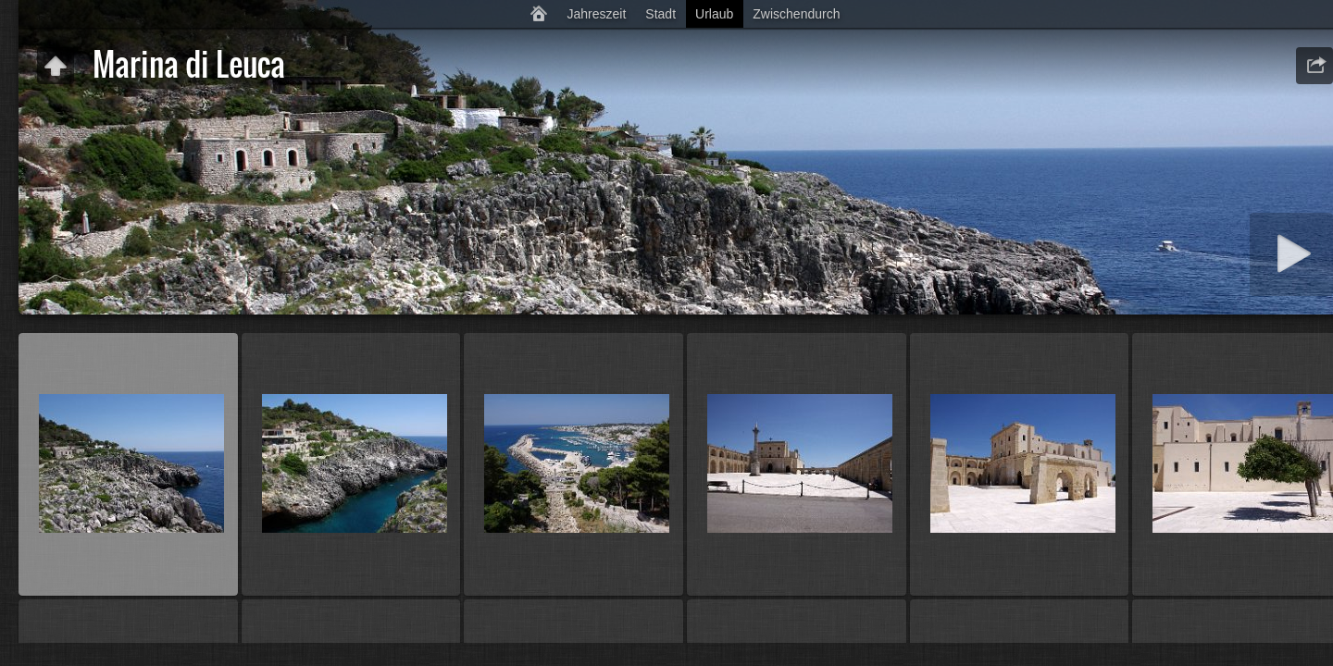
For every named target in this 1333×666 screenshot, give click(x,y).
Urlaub (714, 13)
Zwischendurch (796, 13)
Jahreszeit (597, 13)
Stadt (660, 13)
